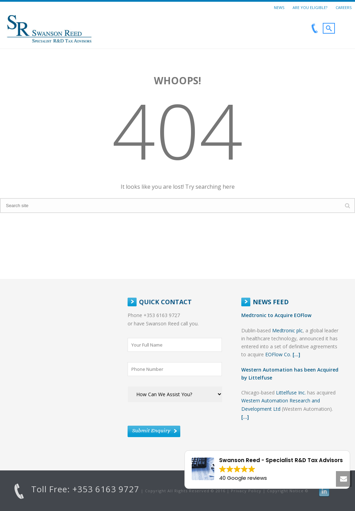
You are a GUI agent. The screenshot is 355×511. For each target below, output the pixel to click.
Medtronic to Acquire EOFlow (276, 315)
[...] (296, 354)
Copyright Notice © (288, 490)
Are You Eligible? (310, 7)
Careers (344, 7)
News (279, 7)
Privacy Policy (246, 490)
